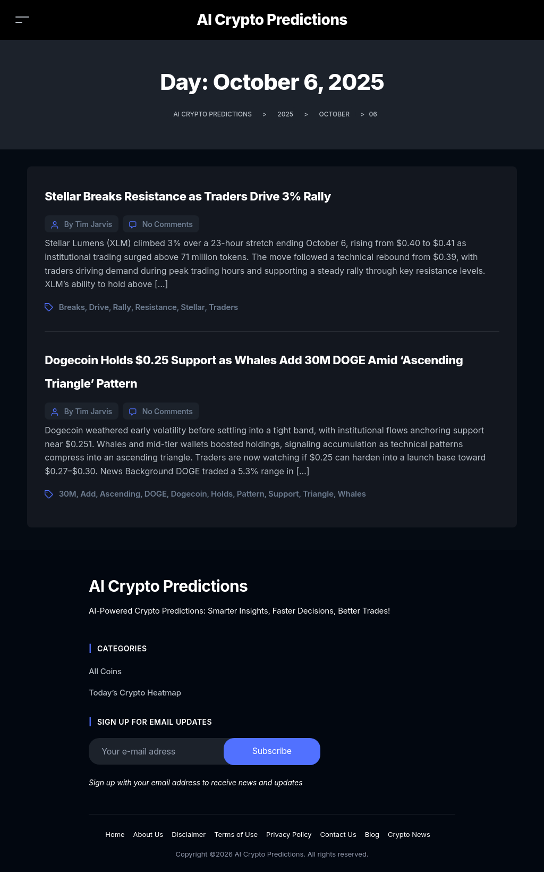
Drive (99, 307)
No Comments (167, 224)
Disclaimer (189, 834)
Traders (223, 307)
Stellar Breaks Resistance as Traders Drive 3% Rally (188, 196)
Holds (222, 494)
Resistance (155, 307)
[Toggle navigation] (22, 19)
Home (114, 834)
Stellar (193, 307)
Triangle (318, 494)
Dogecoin (189, 494)
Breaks (72, 307)
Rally (122, 307)
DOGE (155, 494)
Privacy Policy (289, 834)
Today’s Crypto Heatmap (135, 692)
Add (88, 494)
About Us (148, 834)
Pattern (251, 494)
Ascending (120, 494)
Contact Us (338, 834)
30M (67, 494)
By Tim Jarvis (88, 224)
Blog (372, 834)
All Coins (105, 671)
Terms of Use (236, 834)
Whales (351, 494)
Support (283, 494)
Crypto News (409, 834)
